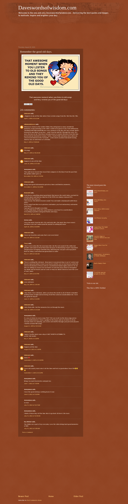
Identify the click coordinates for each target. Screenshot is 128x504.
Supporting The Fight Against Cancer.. (101, 227)
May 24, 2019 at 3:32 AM (31, 237)
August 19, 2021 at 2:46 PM (32, 349)
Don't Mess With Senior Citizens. (101, 209)
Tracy (26, 243)
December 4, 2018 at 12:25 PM (33, 187)
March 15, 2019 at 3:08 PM (32, 214)
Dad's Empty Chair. (100, 263)
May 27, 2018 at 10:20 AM (32, 153)
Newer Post (23, 496)
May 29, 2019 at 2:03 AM (32, 284)
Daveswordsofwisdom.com (47, 8)
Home (51, 496)
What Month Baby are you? (101, 191)
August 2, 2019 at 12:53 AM (32, 326)
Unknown (27, 113)
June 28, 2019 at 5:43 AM (32, 310)
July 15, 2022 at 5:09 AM (32, 428)
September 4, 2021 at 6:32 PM (33, 373)
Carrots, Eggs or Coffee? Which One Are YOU (102, 237)
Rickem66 (27, 193)
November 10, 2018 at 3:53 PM (33, 176)
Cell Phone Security (100, 218)
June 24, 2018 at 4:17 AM (32, 163)
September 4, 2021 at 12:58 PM (33, 360)
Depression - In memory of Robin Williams (102, 255)
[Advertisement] (64, 31)
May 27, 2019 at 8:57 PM (31, 274)
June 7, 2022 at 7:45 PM (31, 383)
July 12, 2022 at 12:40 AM (32, 416)
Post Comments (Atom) (34, 500)
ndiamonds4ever (29, 124)
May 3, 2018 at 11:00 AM (31, 142)
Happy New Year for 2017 (100, 246)
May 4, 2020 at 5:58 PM (31, 338)
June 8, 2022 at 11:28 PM (31, 394)
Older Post (78, 496)
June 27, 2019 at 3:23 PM (31, 299)
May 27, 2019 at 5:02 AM (32, 254)
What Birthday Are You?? (100, 200)
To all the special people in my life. (100, 273)
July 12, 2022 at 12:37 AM (32, 405)
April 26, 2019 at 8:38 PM (32, 227)
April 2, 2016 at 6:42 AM (31, 118)
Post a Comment (27, 432)
